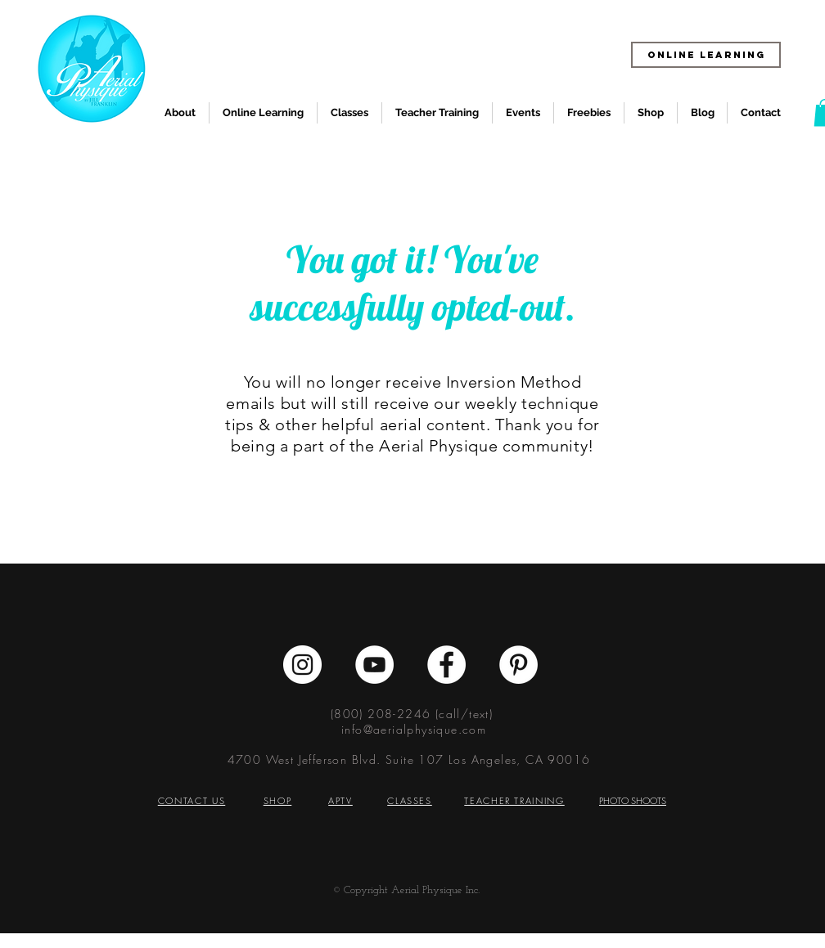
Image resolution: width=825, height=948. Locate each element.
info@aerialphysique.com (413, 729)
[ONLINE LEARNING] (706, 55)
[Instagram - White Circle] (302, 664)
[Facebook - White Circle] (446, 664)
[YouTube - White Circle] (374, 664)
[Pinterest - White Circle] (518, 664)
